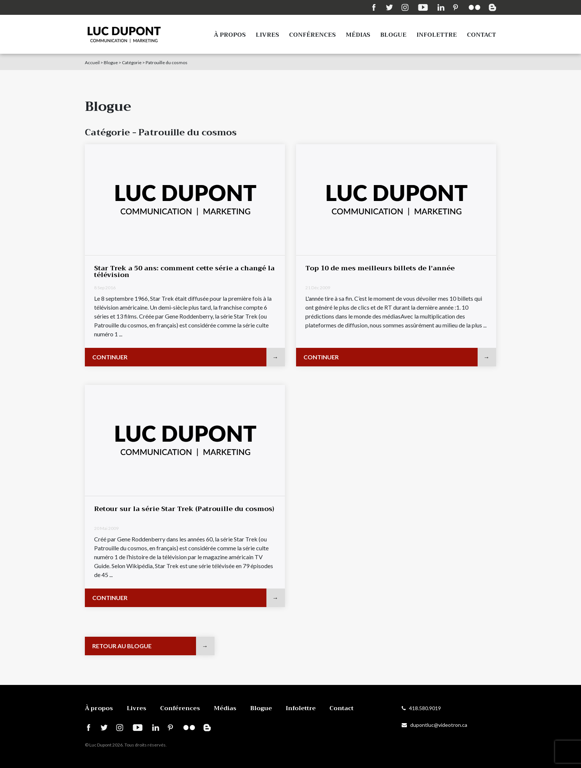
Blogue (393, 34)
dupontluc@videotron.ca (434, 725)
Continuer (109, 356)
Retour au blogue (122, 645)
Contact (481, 34)
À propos (230, 34)
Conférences (312, 34)
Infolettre (436, 34)
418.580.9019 (421, 708)
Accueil (92, 62)
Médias (358, 34)
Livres (267, 34)
